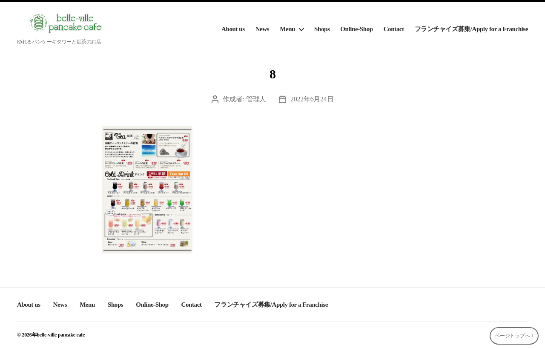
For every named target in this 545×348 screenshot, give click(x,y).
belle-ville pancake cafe (61, 335)
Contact (394, 29)
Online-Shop (356, 29)
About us (233, 29)
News (262, 29)
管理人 (256, 99)
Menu (287, 29)
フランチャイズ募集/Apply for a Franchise (471, 29)
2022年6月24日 (311, 99)
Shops (322, 29)
